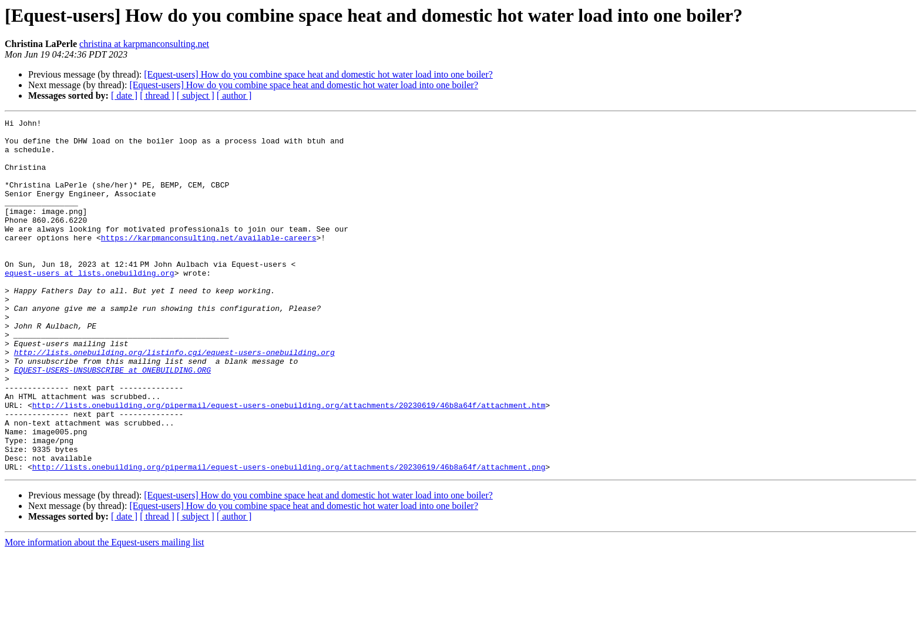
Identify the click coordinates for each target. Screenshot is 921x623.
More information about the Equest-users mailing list (104, 613)
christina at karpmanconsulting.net (144, 44)
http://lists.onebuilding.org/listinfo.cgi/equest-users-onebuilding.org (174, 399)
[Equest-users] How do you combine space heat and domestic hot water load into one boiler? (318, 74)
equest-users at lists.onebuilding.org (89, 304)
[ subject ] (195, 96)
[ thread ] (157, 96)
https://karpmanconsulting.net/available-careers (209, 262)
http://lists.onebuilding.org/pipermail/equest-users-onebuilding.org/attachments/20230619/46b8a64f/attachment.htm (289, 463)
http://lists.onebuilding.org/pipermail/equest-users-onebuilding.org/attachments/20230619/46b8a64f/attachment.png (289, 537)
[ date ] (124, 96)
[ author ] (234, 96)
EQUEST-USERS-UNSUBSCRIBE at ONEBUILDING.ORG (112, 421)
